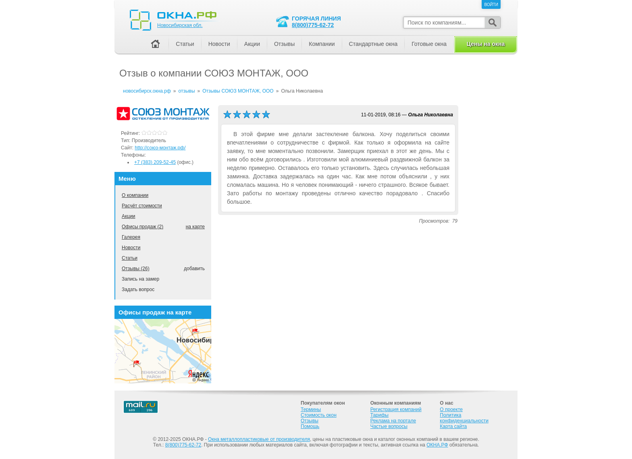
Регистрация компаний (396, 409)
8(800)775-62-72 (313, 25)
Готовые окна (429, 44)
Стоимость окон (319, 415)
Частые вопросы (388, 426)
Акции (128, 216)
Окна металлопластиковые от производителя (259, 439)
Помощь (310, 426)
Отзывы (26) (136, 268)
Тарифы (379, 415)
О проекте (451, 409)
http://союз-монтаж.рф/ (160, 148)
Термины (311, 409)
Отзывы (284, 44)
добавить (194, 268)
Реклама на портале (393, 421)
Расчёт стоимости (142, 206)
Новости (131, 247)
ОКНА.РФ (437, 445)
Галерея (131, 237)
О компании (135, 195)
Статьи (129, 258)
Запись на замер (140, 279)
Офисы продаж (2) (142, 226)
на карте (195, 226)
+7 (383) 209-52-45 (155, 162)
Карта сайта (453, 426)
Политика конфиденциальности (464, 418)
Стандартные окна (373, 44)
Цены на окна (486, 44)
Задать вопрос (138, 289)
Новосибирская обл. (180, 25)
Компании (322, 44)
